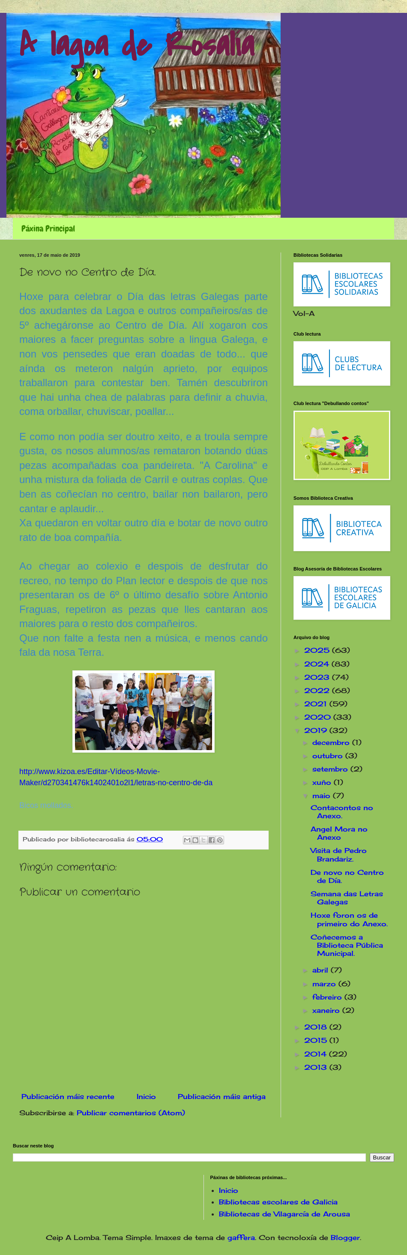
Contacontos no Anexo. (342, 811)
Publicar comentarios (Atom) (131, 1112)
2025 (318, 650)
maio (322, 795)
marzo (325, 983)
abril (321, 970)
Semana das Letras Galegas (347, 897)
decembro (332, 742)
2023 (318, 677)
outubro (328, 755)
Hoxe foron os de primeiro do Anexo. (349, 919)
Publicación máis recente (67, 1096)
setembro (331, 769)
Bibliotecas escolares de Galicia (278, 1202)
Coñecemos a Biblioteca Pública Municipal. (347, 945)
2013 (316, 1067)
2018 (316, 1027)
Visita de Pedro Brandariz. (339, 854)
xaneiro (327, 1010)
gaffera (241, 1237)
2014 (316, 1054)
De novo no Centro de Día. (347, 876)
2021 (316, 704)
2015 (316, 1040)
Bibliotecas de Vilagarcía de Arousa (284, 1214)
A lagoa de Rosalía (136, 45)
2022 (318, 690)
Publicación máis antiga (222, 1096)
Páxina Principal (48, 228)
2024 (318, 664)
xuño (323, 782)
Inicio (146, 1096)
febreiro (328, 997)
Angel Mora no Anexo (339, 833)
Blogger (345, 1237)
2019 (316, 730)
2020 (318, 717)
